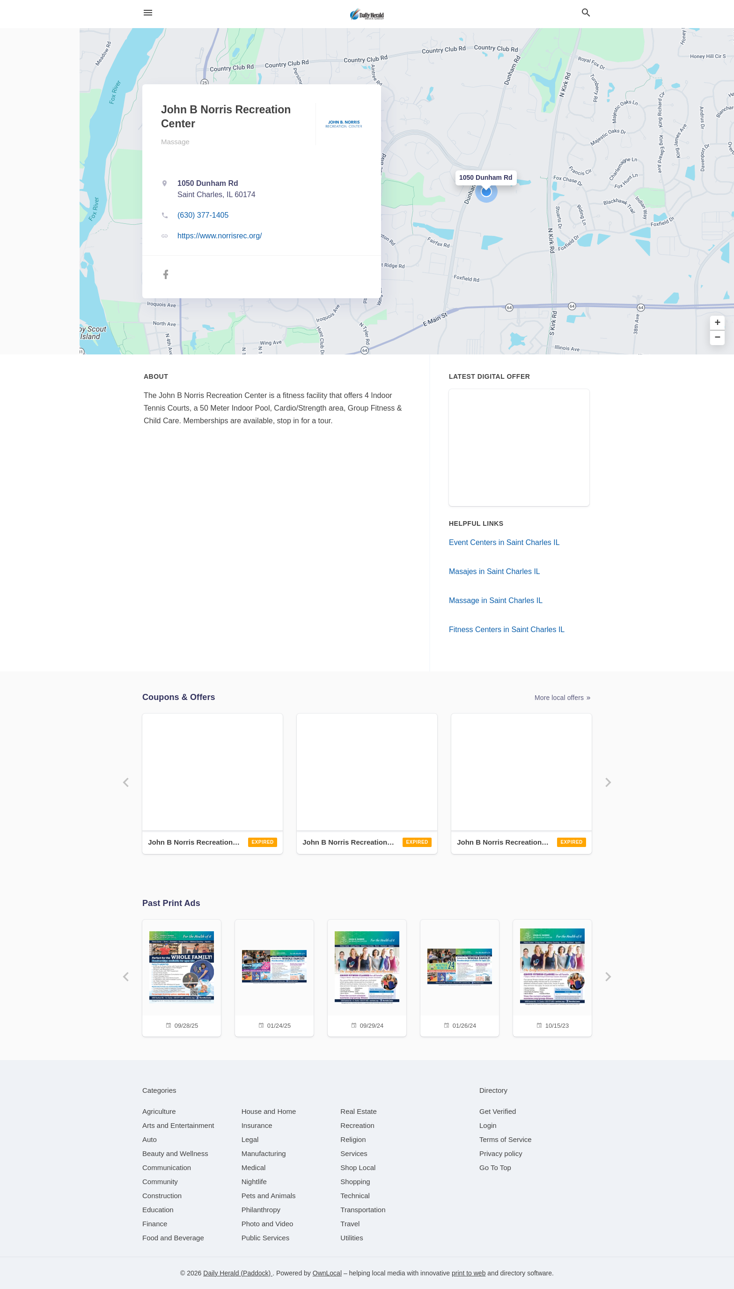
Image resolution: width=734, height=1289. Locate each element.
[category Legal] (250, 1139)
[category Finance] (154, 1224)
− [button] (718, 338)
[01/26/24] (459, 977)
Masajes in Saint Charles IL (494, 571)
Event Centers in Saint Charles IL (504, 542)
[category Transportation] (362, 1210)
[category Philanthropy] (261, 1210)
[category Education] (158, 1210)
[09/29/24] (367, 977)
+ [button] (718, 323)
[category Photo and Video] (268, 1224)
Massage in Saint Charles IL (496, 600)
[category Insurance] (257, 1125)
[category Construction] (162, 1196)
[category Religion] (353, 1139)
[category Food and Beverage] (173, 1238)
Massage (175, 142)
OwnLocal (327, 1273)
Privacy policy (500, 1153)
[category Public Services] (266, 1238)
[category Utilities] (351, 1238)
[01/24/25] (274, 977)
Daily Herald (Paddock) (237, 1273)
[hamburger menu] (148, 13)
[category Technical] (355, 1196)
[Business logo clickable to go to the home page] (367, 14)
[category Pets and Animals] (269, 1196)
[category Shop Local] (357, 1167)
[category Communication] (166, 1167)
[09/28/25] (181, 977)
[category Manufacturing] (264, 1153)
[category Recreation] (357, 1125)
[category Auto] (149, 1139)
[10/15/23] (552, 977)
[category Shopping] (355, 1182)
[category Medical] (254, 1167)
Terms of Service (505, 1139)
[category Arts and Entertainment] (178, 1125)
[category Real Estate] (358, 1111)
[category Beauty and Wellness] (175, 1153)
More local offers (563, 698)
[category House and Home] (269, 1111)
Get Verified (497, 1111)
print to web (468, 1273)
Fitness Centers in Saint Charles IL (507, 629)
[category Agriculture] (159, 1111)
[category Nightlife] (254, 1182)
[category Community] (160, 1182)
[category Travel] (350, 1224)
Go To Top (495, 1167)
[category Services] (353, 1153)
